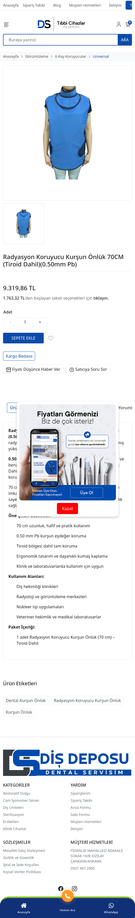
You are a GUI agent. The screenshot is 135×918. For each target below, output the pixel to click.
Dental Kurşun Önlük (26, 700)
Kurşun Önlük (19, 712)
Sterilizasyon (13, 814)
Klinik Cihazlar (14, 828)
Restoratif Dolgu (16, 793)
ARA (125, 40)
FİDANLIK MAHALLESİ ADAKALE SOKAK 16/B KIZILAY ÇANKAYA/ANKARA (97, 856)
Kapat (67, 508)
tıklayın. (101, 298)
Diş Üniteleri (13, 807)
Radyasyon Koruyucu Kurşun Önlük (87, 700)
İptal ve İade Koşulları (21, 864)
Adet (7, 312)
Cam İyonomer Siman (21, 800)
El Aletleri (11, 821)
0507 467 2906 (83, 868)
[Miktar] (25, 322)
